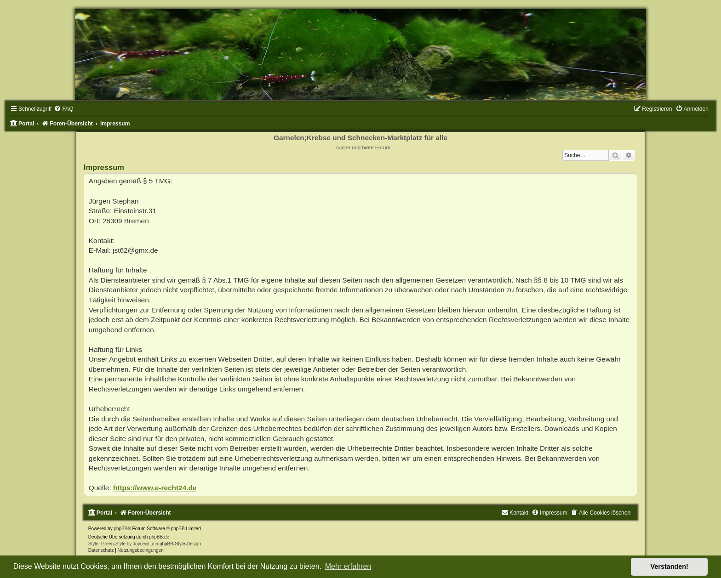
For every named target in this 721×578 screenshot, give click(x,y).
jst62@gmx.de (135, 250)
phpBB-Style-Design (180, 543)
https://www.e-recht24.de (155, 488)
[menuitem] (63, 109)
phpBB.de (159, 536)
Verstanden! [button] (669, 566)
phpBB (120, 528)
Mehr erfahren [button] (348, 566)
